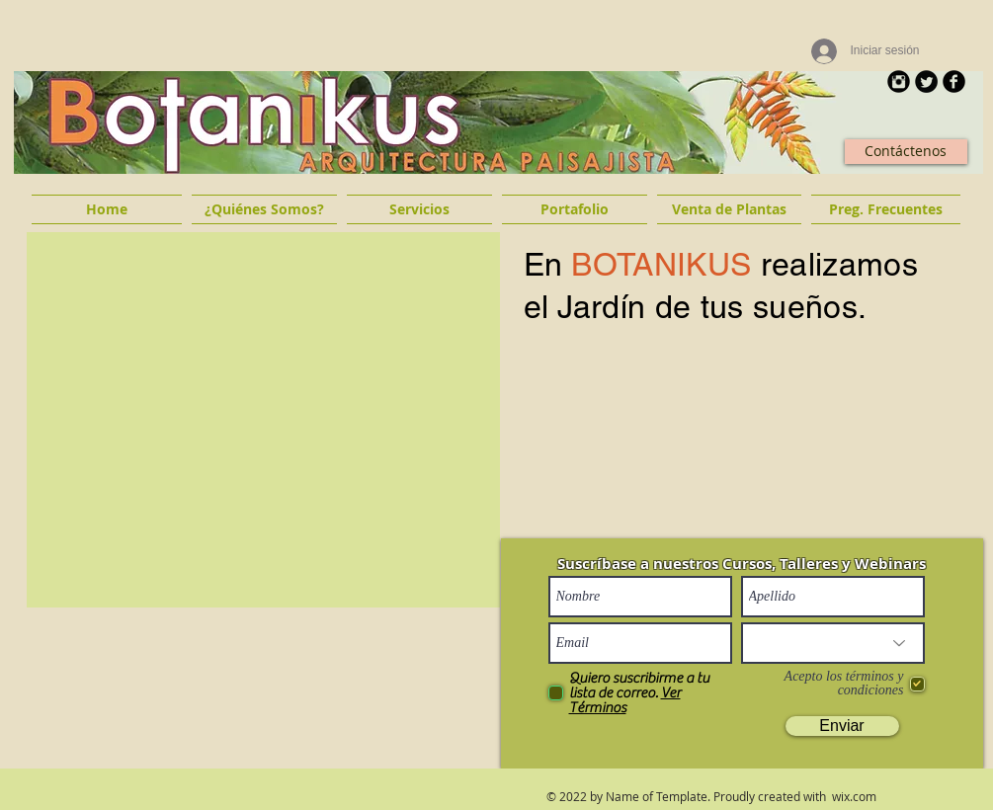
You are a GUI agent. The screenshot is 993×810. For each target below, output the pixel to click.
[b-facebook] (954, 81)
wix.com (854, 796)
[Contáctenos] (906, 151)
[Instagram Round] (898, 81)
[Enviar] (842, 726)
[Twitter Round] (926, 81)
